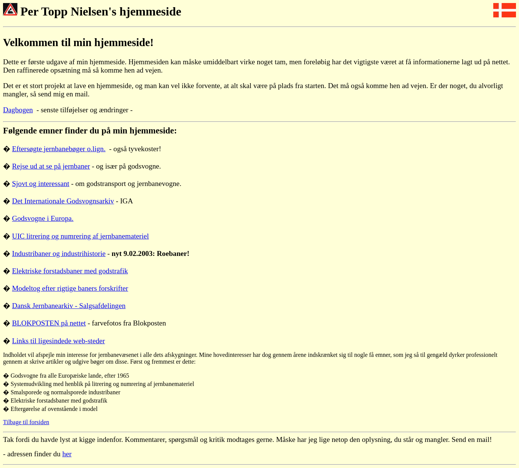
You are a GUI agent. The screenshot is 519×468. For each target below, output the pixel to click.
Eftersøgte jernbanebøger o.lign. (59, 149)
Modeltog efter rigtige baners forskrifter (70, 288)
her (67, 454)
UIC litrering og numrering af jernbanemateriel (80, 236)
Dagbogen (18, 110)
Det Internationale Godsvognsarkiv (63, 201)
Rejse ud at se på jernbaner (51, 166)
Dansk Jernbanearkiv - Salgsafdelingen (69, 306)
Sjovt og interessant (40, 184)
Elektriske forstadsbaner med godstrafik (70, 271)
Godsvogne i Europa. (43, 218)
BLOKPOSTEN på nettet (49, 323)
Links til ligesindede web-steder (58, 341)
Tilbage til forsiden (26, 422)
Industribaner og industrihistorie (59, 253)
